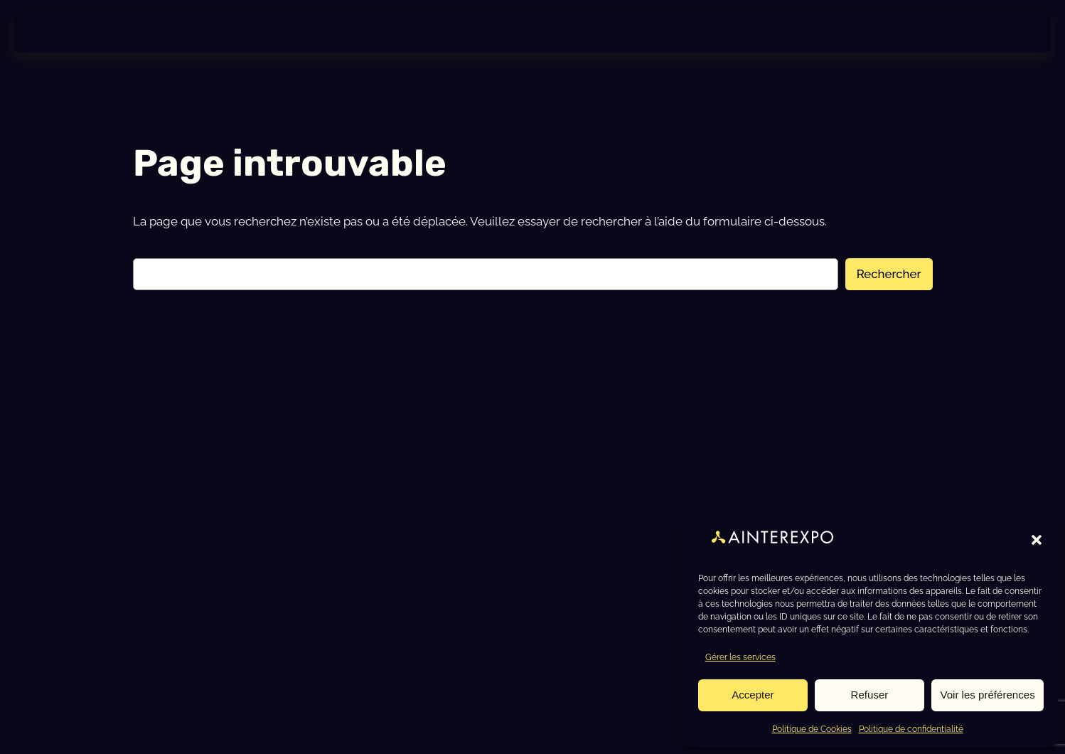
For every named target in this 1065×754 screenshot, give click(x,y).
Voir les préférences (988, 694)
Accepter (753, 694)
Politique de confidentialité (911, 728)
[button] (1036, 540)
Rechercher (889, 279)
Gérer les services (740, 657)
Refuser (871, 694)
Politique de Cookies (812, 728)
